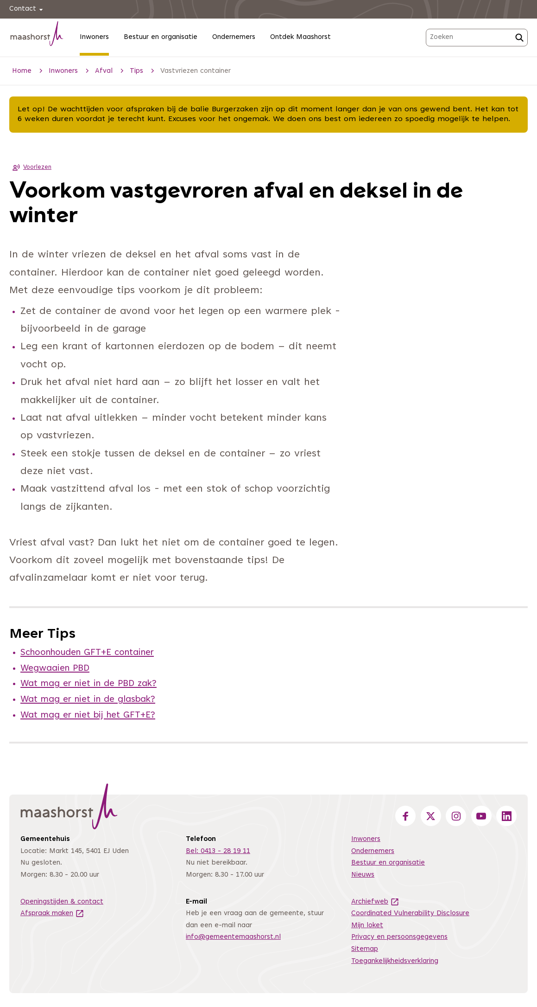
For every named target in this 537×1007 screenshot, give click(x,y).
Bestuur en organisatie (160, 37)
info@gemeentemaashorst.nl (233, 937)
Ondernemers (233, 37)
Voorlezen (30, 167)
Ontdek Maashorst (300, 37)
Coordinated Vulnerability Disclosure (410, 913)
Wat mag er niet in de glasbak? (87, 699)
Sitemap (364, 949)
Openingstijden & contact (61, 901)
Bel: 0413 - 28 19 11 (218, 851)
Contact (27, 9)
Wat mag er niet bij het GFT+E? (87, 715)
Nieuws (362, 875)
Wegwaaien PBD (54, 668)
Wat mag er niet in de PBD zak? (88, 684)
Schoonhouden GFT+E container (87, 652)
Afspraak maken (52, 913)
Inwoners (94, 37)
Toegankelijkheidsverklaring (394, 961)
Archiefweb (375, 901)
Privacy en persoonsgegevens (399, 937)
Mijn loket (367, 925)
